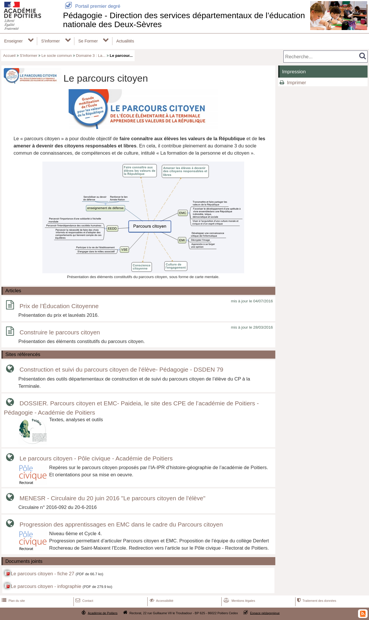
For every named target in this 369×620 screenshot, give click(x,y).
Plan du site (13, 600)
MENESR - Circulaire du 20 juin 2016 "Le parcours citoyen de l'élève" (113, 498)
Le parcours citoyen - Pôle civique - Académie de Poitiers (96, 458)
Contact (83, 600)
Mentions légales (238, 600)
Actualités (125, 41)
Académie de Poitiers (102, 613)
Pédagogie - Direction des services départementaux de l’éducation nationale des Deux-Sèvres (184, 20)
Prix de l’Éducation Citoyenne (59, 306)
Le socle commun (57, 55)
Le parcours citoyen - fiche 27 (42, 573)
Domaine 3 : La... (91, 55)
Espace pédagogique (265, 613)
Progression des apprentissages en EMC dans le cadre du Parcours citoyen (121, 524)
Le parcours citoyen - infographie (46, 586)
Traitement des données (316, 600)
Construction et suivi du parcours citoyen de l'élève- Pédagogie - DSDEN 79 (121, 369)
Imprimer (296, 82)
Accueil (9, 55)
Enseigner (13, 41)
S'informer (50, 41)
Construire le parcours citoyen (60, 332)
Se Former (88, 41)
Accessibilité (161, 600)
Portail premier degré (91, 6)
